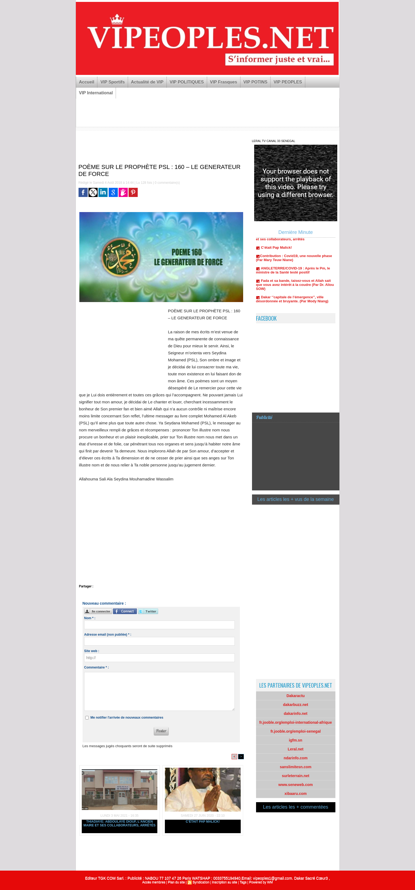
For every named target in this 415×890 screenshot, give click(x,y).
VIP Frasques (223, 82)
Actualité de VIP (147, 82)
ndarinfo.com (296, 758)
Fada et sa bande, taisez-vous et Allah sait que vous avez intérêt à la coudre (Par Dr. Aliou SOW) (295, 287)
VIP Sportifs (112, 82)
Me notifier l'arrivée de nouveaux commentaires (126, 717)
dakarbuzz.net (295, 704)
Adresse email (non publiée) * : (107, 634)
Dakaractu (295, 696)
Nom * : (89, 618)
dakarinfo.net (295, 713)
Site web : (91, 651)
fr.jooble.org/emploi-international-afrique (295, 722)
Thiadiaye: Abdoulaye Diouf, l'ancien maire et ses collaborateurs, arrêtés (119, 823)
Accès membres (153, 882)
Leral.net (295, 749)
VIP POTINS (255, 82)
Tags (243, 882)
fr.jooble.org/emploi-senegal (296, 731)
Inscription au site (224, 882)
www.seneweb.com (295, 784)
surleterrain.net (295, 776)
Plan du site (176, 882)
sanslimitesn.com (295, 767)
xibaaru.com (296, 793)
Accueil (86, 82)
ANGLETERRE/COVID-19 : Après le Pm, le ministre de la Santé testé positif (293, 272)
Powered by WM (261, 882)
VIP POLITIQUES (187, 82)
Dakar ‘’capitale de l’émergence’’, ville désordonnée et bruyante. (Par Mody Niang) (292, 301)
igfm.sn (295, 740)
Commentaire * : (96, 667)
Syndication (201, 882)
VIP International (96, 93)
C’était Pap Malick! (203, 821)
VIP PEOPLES (288, 82)
